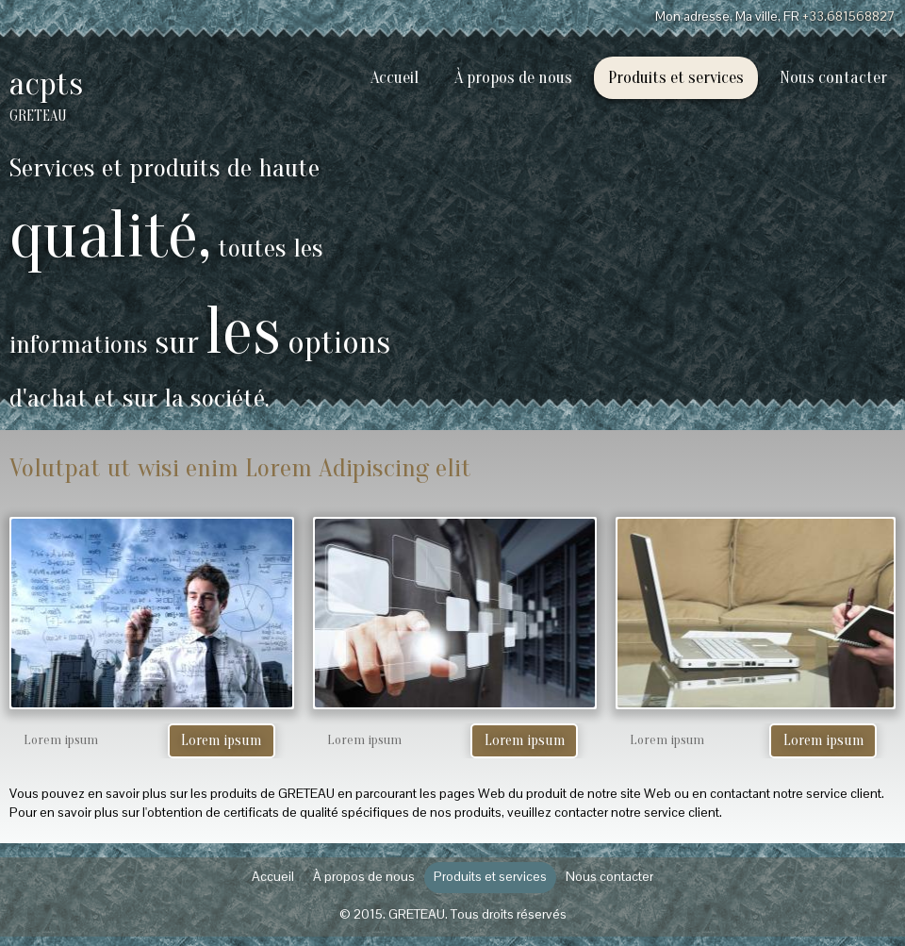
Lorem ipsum (221, 740)
